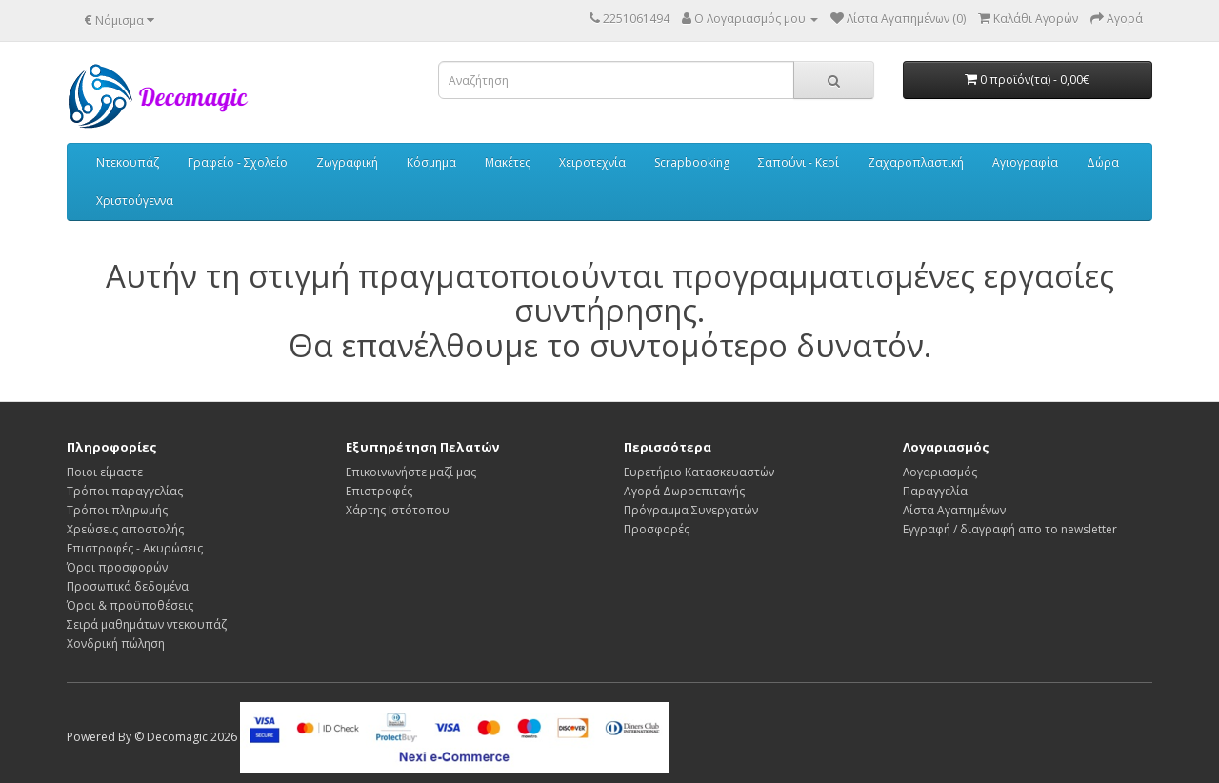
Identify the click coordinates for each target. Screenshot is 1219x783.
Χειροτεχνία (592, 162)
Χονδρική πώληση (116, 643)
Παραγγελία (935, 491)
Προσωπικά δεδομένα (128, 586)
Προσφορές (656, 529)
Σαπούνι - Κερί (798, 162)
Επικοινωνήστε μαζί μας (411, 472)
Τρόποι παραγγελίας (125, 491)
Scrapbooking (691, 162)
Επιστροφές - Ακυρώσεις (135, 548)
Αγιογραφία (1025, 162)
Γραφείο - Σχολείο (238, 162)
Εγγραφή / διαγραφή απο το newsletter (1010, 529)
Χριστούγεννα (134, 200)
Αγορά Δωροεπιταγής (684, 491)
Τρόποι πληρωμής (117, 510)
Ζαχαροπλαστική (916, 162)
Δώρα (1103, 162)
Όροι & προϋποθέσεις (130, 605)
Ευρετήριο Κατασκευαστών (699, 472)
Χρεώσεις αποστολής (125, 529)
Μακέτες (507, 162)
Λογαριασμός (940, 472)
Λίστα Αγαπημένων (954, 510)
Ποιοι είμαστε (105, 472)
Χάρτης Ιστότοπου (398, 510)
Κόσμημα (431, 162)
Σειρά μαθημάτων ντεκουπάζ (147, 624)
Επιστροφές (379, 491)
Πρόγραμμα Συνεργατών (691, 510)
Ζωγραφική (347, 162)
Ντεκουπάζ (127, 162)
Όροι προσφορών (117, 567)
